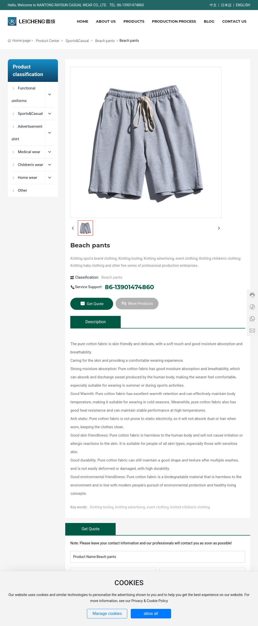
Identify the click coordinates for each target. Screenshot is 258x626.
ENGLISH (243, 5)
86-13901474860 (129, 287)
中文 (213, 5)
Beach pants (105, 41)
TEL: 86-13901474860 (126, 5)
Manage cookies (107, 613)
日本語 (226, 5)
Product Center (47, 41)
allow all (151, 613)
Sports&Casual (77, 41)
